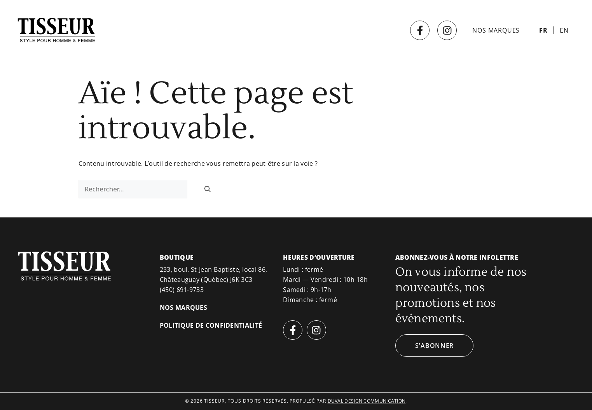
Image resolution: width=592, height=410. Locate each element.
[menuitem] (543, 30)
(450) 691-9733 (182, 289)
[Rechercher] (207, 189)
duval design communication (367, 401)
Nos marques (496, 30)
